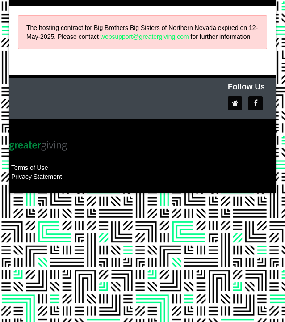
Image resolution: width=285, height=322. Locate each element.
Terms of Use (29, 167)
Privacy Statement (36, 176)
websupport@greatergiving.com (145, 36)
